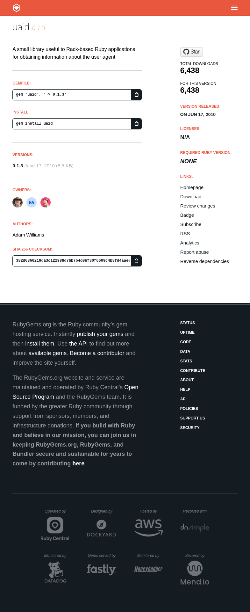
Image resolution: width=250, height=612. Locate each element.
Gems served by (102, 555)
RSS (185, 233)
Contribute (192, 370)
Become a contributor (97, 353)
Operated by (57, 513)
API (183, 399)
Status (187, 323)
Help (185, 389)
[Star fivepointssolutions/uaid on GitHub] (191, 52)
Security (190, 428)
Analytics (189, 242)
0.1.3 (17, 165)
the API (78, 343)
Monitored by (57, 555)
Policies (189, 408)
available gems (47, 353)
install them (39, 343)
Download (191, 196)
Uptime (187, 332)
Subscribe (191, 224)
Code (185, 342)
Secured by (197, 555)
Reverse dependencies (204, 261)
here (78, 463)
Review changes (197, 205)
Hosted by (151, 511)
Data (185, 351)
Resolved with (196, 511)
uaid (20, 27)
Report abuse (194, 252)
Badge (187, 215)
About (187, 380)
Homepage (192, 187)
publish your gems (100, 334)
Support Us (192, 418)
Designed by (103, 511)
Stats (186, 361)
